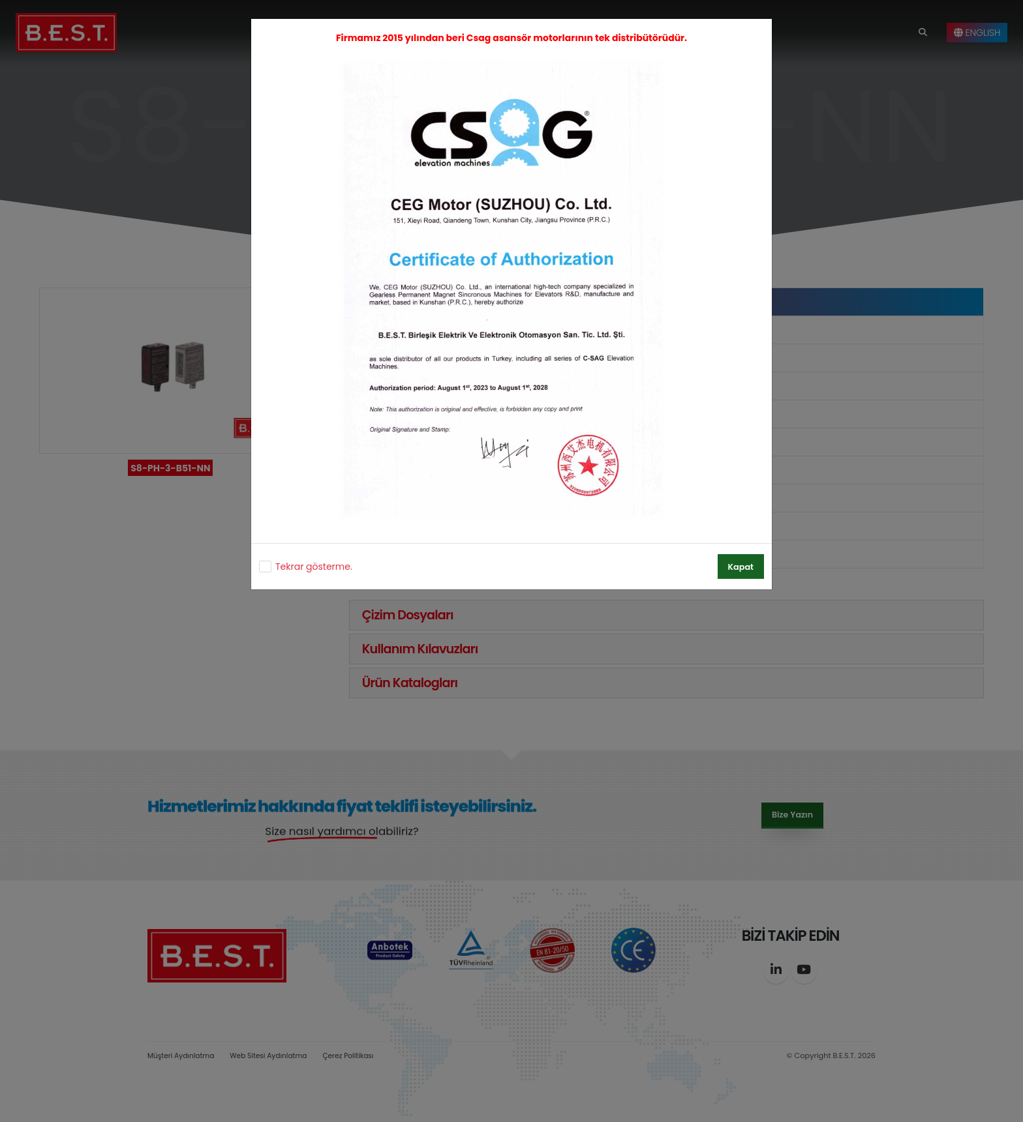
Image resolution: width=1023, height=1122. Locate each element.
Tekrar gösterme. (313, 566)
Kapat (741, 566)
